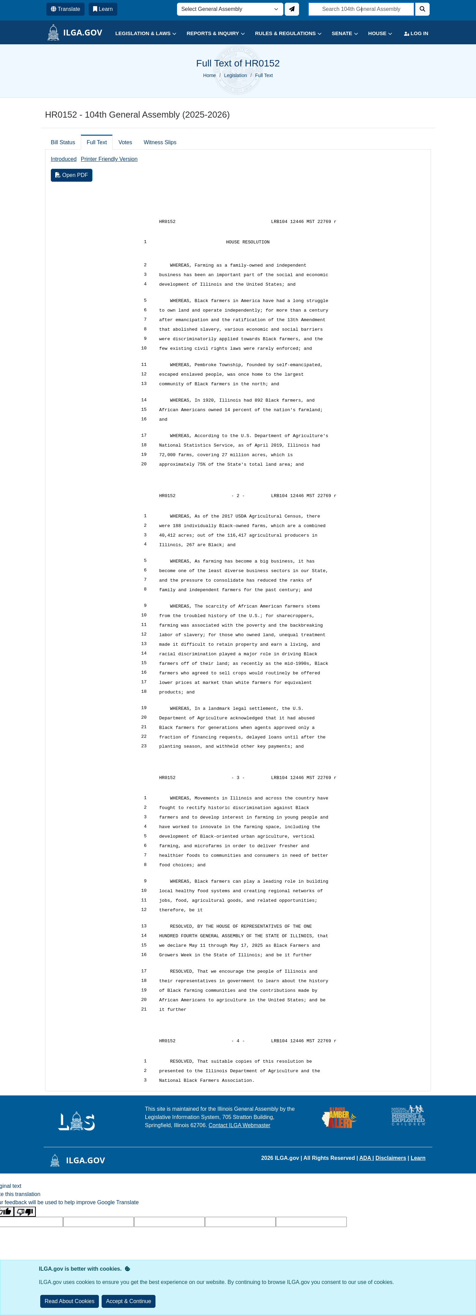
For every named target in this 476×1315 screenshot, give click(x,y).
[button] (140, 33)
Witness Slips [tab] (160, 142)
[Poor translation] (25, 1212)
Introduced (64, 159)
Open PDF (71, 175)
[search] (361, 9)
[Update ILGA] (292, 9)
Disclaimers (390, 1158)
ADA (366, 1158)
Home (209, 75)
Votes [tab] (125, 142)
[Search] (422, 9)
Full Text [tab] (97, 142)
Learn (418, 1158)
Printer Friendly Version (109, 159)
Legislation (235, 75)
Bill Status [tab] (63, 142)
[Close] (129, 1301)
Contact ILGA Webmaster (239, 1125)
